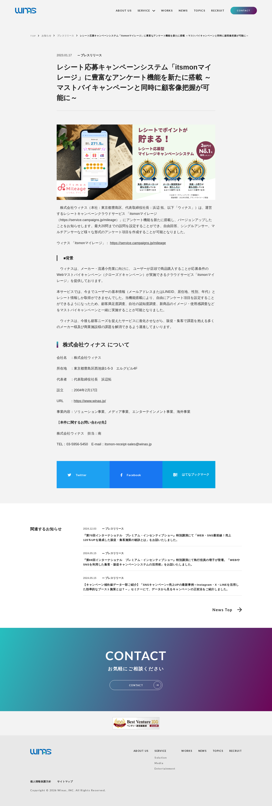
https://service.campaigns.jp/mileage (138, 243)
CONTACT (243, 10)
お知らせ (46, 35)
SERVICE (146, 10)
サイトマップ (65, 781)
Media (159, 763)
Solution (161, 757)
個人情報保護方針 (40, 781)
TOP (33, 35)
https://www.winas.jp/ (90, 401)
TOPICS (199, 10)
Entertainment (165, 768)
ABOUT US (123, 10)
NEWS (183, 10)
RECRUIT (217, 10)
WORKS (167, 10)
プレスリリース (65, 35)
